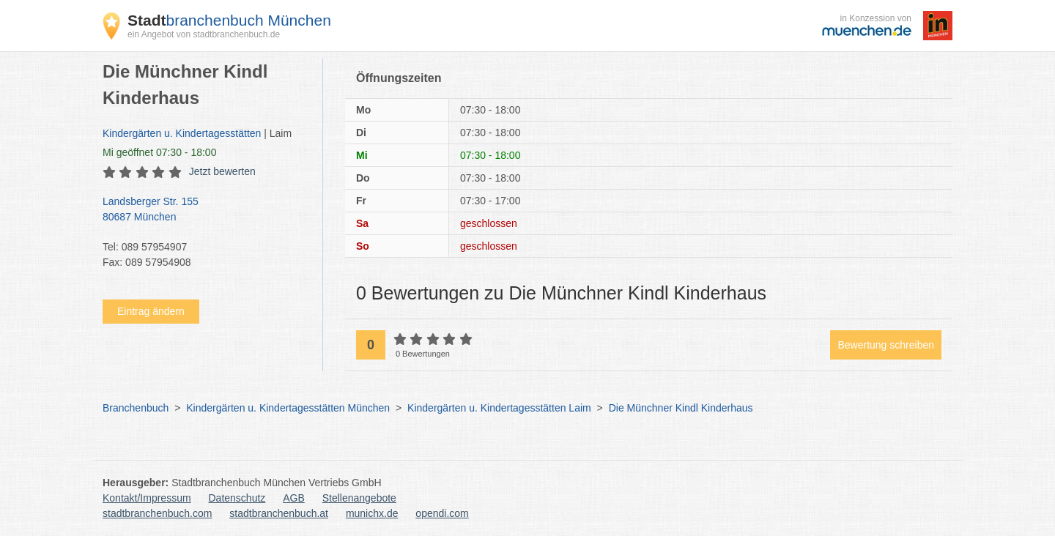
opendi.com (441, 513)
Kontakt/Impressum (147, 498)
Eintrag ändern (151, 311)
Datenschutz (237, 498)
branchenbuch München (229, 20)
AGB (294, 498)
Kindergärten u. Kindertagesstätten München (288, 408)
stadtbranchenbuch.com (157, 513)
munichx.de (372, 513)
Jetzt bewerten (222, 171)
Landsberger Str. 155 (205, 210)
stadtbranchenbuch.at (278, 513)
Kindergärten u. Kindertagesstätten (182, 133)
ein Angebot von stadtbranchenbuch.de (203, 34)
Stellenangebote (359, 498)
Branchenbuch (136, 408)
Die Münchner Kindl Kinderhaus (681, 408)
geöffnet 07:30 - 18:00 (159, 152)
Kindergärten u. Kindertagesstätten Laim (499, 408)
